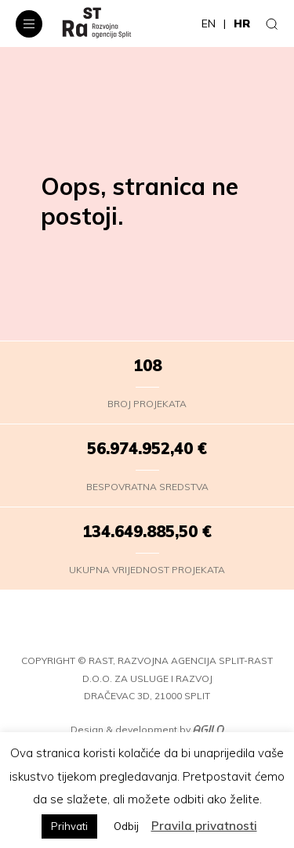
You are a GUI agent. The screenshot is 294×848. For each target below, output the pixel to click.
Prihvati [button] (69, 826)
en (208, 23)
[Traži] (272, 23)
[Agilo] (208, 730)
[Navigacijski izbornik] (29, 24)
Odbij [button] (126, 826)
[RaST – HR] (96, 23)
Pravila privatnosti (204, 825)
